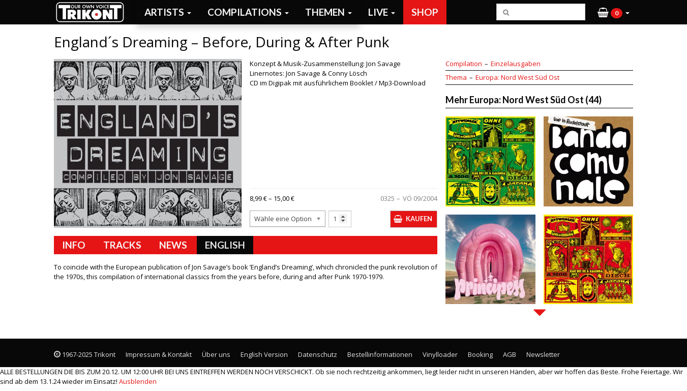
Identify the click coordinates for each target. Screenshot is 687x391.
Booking (480, 354)
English (225, 245)
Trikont (93, 12)
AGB (509, 354)
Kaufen (419, 219)
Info (73, 245)
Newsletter (543, 354)
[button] (613, 12)
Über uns (216, 354)
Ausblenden (138, 381)
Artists (167, 12)
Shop (424, 12)
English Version (264, 354)
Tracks (122, 245)
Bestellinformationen (379, 354)
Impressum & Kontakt (159, 354)
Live (381, 12)
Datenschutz (317, 354)
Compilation (463, 63)
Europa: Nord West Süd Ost (517, 77)
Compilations (248, 12)
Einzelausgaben (516, 63)
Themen (328, 12)
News (173, 245)
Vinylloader (440, 354)
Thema (456, 77)
